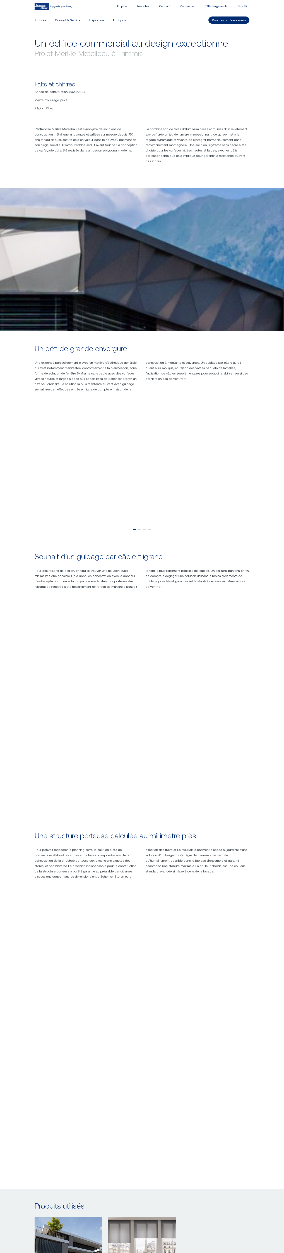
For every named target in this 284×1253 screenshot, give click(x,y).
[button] (134, 690)
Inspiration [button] (96, 20)
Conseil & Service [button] (67, 20)
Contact (164, 6)
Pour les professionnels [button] (229, 20)
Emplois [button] (122, 6)
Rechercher (187, 6)
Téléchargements (216, 6)
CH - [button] (242, 6)
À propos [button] (119, 20)
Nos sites (143, 6)
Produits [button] (40, 20)
